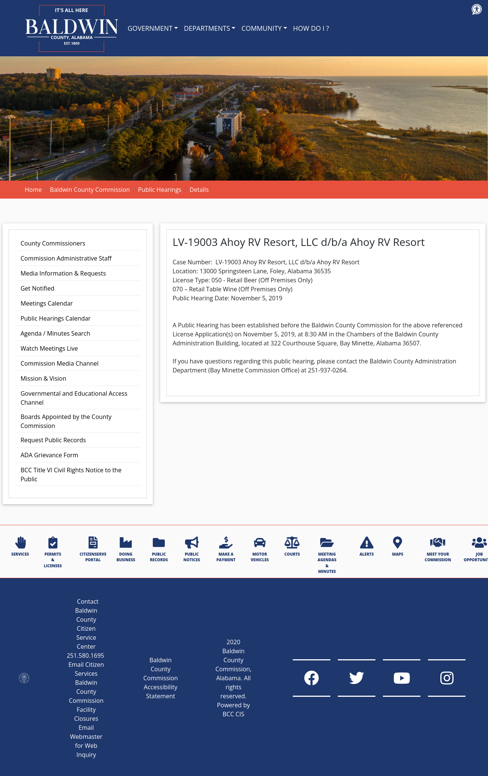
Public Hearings (160, 189)
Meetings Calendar (47, 303)
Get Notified (37, 288)
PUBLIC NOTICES (192, 549)
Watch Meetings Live (49, 348)
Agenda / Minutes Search (55, 333)
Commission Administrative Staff (66, 258)
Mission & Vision (43, 378)
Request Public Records (53, 440)
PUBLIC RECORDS (159, 549)
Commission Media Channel (60, 363)
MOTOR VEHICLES (260, 549)
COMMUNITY (261, 28)
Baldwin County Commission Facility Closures (86, 700)
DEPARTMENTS (207, 28)
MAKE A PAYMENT (226, 549)
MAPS (397, 546)
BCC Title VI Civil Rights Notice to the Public (71, 474)
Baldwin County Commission (90, 189)
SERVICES (20, 546)
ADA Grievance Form (49, 455)
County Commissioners (53, 243)
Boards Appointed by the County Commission (66, 421)
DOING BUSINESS (125, 549)
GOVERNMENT (150, 28)
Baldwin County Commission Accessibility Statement (160, 678)
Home (33, 189)
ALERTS (367, 546)
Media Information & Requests (63, 273)
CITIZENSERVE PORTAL (93, 549)
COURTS (292, 546)
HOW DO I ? (311, 28)
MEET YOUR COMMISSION (438, 549)
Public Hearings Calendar (56, 318)
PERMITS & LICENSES (53, 552)
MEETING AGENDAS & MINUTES (327, 555)
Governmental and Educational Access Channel (74, 398)
